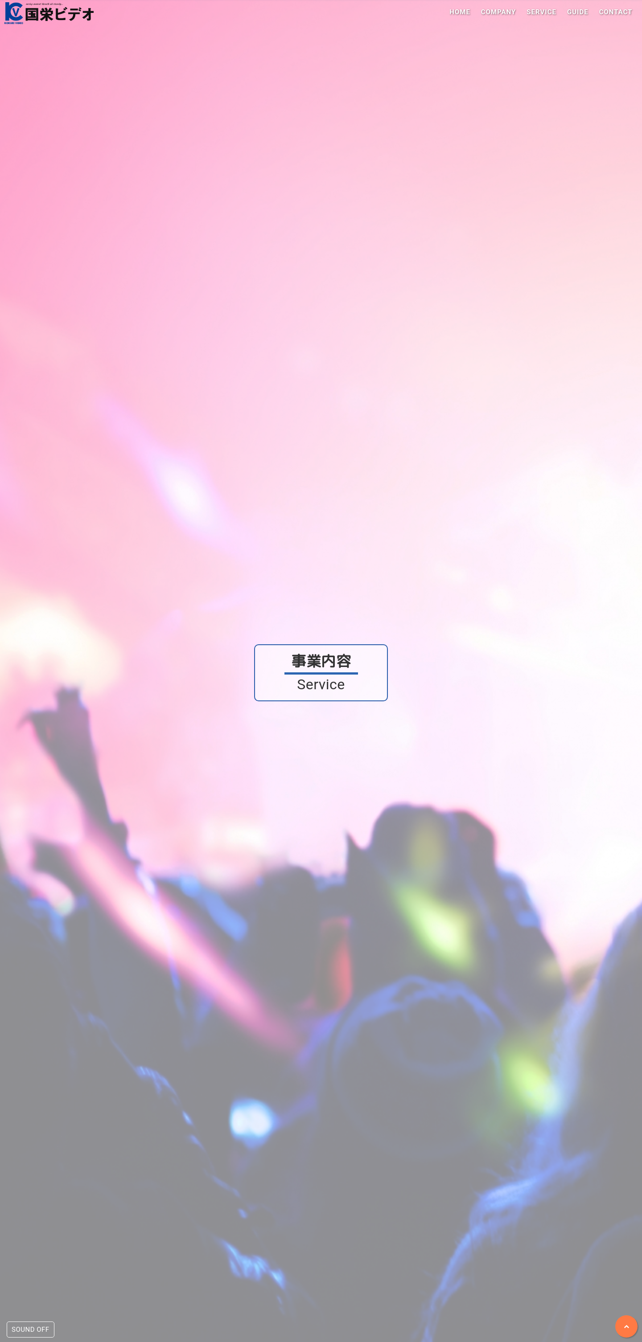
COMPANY (498, 12)
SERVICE (541, 12)
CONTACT (616, 12)
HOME (459, 12)
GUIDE (577, 12)
